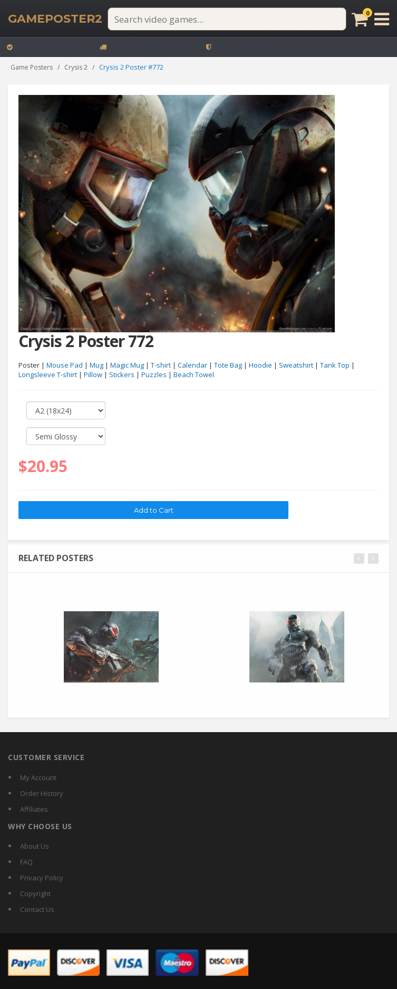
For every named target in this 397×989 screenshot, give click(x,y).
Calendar (192, 365)
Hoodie (260, 365)
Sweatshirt (296, 365)
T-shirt (161, 365)
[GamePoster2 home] (55, 19)
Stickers (121, 375)
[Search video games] (227, 19)
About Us (34, 846)
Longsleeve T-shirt (47, 375)
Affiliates (34, 809)
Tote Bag (228, 365)
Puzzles (154, 375)
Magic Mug (127, 365)
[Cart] (360, 19)
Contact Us (37, 909)
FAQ (26, 862)
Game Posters (32, 67)
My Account (38, 777)
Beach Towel (193, 375)
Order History (41, 793)
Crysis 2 (76, 67)
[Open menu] (381, 19)
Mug (96, 365)
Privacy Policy (41, 877)
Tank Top (335, 365)
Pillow (93, 375)
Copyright (35, 893)
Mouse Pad (64, 365)
